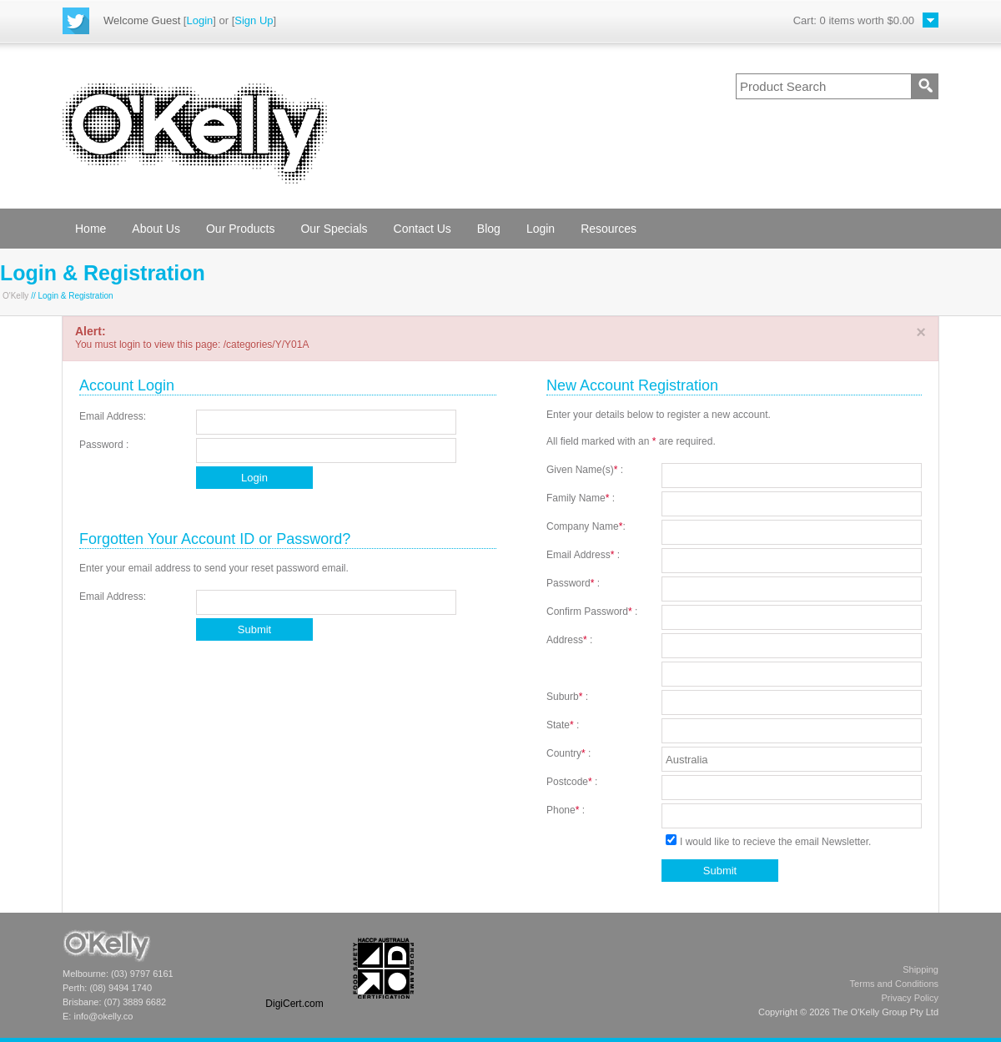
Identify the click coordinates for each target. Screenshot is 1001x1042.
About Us (156, 228)
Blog (488, 228)
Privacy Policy (910, 998)
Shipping (920, 969)
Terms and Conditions (894, 984)
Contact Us (422, 228)
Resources (608, 228)
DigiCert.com (294, 1003)
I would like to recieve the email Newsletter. (768, 842)
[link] (294, 968)
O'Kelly (15, 295)
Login (199, 20)
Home (90, 228)
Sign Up (253, 20)
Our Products (240, 228)
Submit (254, 629)
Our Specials (333, 228)
